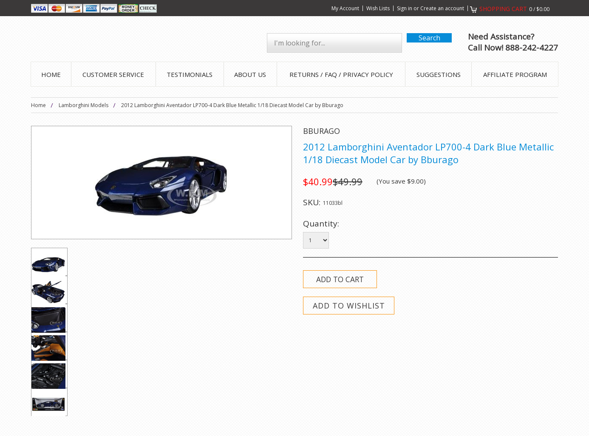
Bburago (321, 131)
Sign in (404, 8)
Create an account (442, 8)
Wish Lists (378, 8)
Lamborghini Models (83, 105)
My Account (345, 8)
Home (38, 105)
